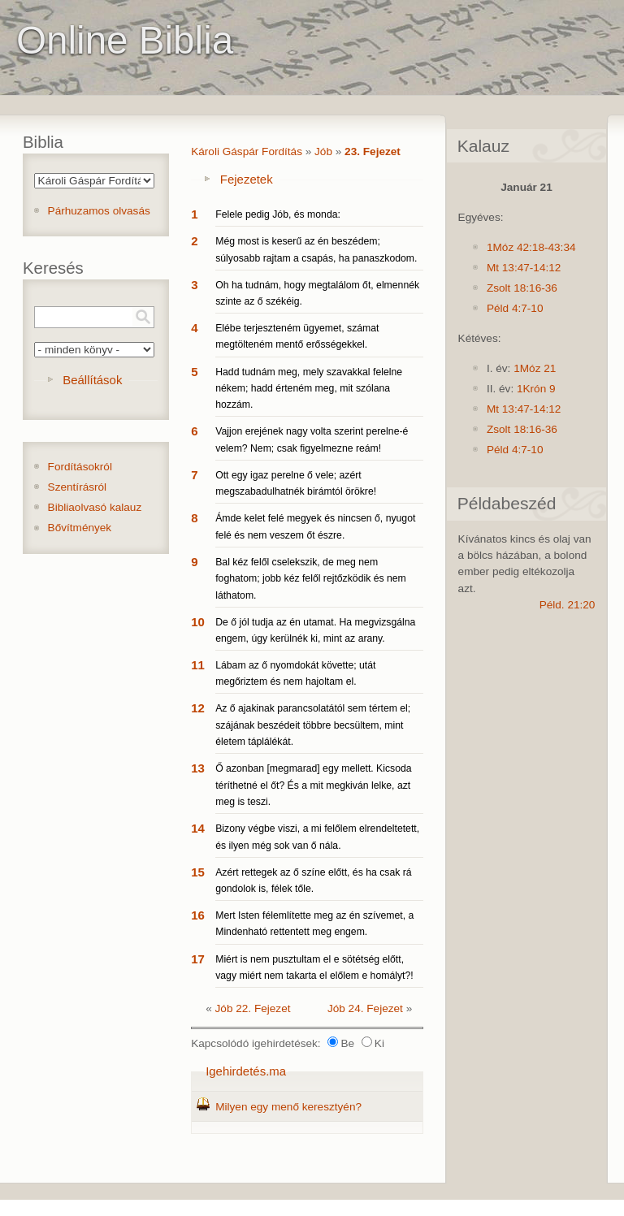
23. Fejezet (372, 151)
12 (198, 708)
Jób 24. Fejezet (365, 1008)
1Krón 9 (536, 389)
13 (198, 768)
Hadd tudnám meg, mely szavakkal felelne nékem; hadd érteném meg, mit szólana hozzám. (308, 388)
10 (198, 622)
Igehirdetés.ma (246, 1071)
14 (198, 828)
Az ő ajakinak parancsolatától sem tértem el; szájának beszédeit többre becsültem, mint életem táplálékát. (312, 725)
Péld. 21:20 (568, 605)
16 (198, 915)
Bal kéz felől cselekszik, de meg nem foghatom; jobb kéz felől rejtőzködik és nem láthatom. (310, 578)
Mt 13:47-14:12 (524, 268)
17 (198, 959)
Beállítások (92, 380)
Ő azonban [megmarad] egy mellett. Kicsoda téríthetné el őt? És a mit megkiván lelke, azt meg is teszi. (313, 785)
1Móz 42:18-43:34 (531, 247)
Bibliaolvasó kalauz (95, 507)
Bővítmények (80, 527)
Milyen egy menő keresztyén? (288, 1107)
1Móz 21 (535, 368)
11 (198, 665)
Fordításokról (80, 467)
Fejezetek (246, 179)
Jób (323, 151)
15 (198, 872)
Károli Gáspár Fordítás (246, 151)
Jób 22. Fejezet (253, 1008)
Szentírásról (77, 487)
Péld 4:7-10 (515, 308)
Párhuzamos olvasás (99, 211)
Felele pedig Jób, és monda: (277, 214)
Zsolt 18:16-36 (522, 288)
